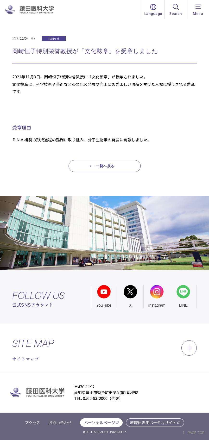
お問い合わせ (60, 422)
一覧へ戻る (105, 166)
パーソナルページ (99, 422)
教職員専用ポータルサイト (153, 422)
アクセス (32, 422)
